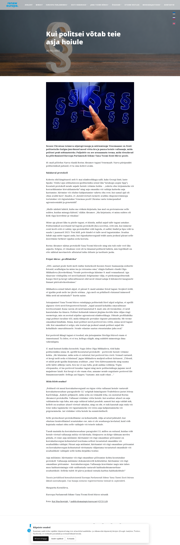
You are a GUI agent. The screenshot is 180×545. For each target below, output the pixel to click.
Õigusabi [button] (116, 5)
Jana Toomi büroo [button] (99, 5)
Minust (39, 5)
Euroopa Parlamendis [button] (56, 5)
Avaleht (29, 5)
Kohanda (70, 539)
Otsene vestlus (132, 5)
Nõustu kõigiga (41, 539)
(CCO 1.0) (103, 501)
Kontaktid (169, 5)
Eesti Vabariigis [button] (78, 5)
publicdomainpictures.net (84, 501)
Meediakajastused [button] (151, 5)
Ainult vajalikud (57, 539)
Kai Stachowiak (60, 501)
